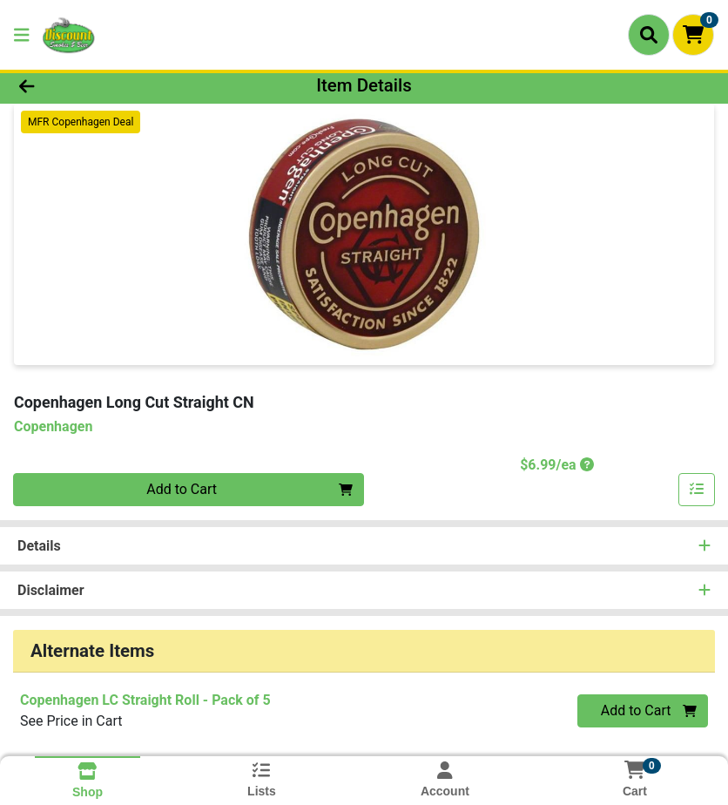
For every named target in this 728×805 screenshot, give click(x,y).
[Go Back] (101, 85)
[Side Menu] (22, 35)
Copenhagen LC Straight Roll (145, 700)
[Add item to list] (696, 489)
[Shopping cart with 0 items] (693, 35)
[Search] (648, 35)
